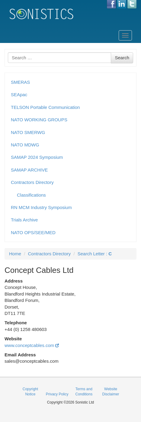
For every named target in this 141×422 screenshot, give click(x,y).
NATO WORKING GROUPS (39, 119)
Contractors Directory (32, 182)
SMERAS (20, 82)
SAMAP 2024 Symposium (37, 157)
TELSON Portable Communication (45, 107)
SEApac (19, 94)
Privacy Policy (57, 394)
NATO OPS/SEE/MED (33, 232)
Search (122, 57)
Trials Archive (24, 219)
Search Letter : (95, 253)
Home (15, 253)
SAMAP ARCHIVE (29, 169)
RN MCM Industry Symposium (41, 207)
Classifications (31, 195)
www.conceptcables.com (32, 345)
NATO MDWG (25, 144)
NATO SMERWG (28, 132)
